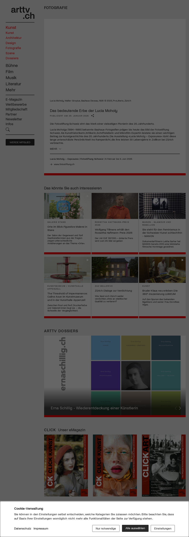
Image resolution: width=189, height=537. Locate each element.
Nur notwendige (105, 528)
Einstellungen (162, 528)
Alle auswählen (134, 528)
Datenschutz (22, 528)
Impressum (41, 528)
